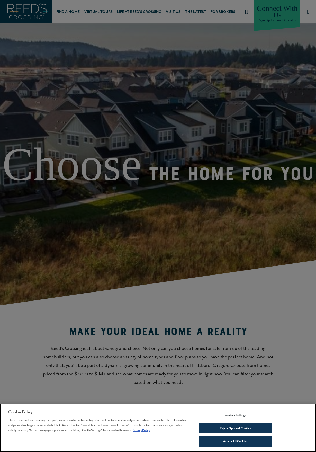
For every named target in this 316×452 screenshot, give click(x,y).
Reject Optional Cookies (235, 428)
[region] (158, 428)
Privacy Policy (141, 430)
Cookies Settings (235, 415)
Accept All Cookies (235, 441)
